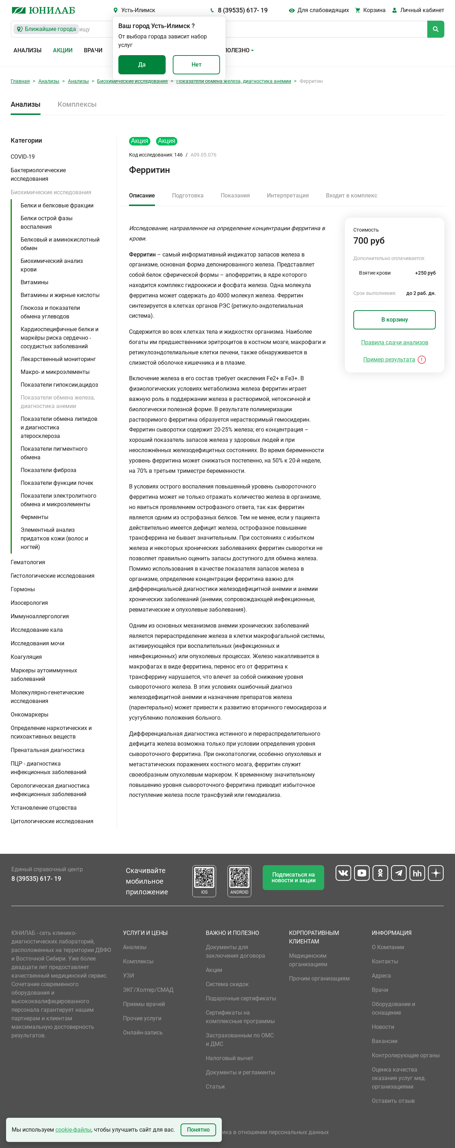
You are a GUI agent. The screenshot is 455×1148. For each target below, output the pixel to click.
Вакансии (384, 1041)
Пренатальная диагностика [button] (48, 750)
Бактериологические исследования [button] (38, 174)
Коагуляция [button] (26, 657)
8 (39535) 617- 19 (243, 10)
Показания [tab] (235, 195)
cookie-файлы (73, 1129)
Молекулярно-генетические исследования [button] (47, 696)
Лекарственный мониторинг (58, 359)
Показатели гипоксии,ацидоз (59, 384)
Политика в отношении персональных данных (267, 1132)
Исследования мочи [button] (37, 643)
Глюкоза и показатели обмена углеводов (50, 312)
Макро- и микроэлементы (55, 372)
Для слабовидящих (323, 10)
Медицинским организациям (308, 960)
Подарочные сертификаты (241, 998)
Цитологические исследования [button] (52, 821)
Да (142, 64)
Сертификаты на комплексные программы (240, 1017)
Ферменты (34, 517)
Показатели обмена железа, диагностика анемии (233, 81)
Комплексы (77, 104)
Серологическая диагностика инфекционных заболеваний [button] (50, 790)
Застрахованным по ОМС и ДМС (240, 1039)
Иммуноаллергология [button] (40, 616)
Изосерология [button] (29, 602)
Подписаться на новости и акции (294, 877)
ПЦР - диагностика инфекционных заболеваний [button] (48, 768)
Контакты (385, 961)
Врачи (93, 50)
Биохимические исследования (132, 81)
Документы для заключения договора (235, 951)
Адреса (381, 975)
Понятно (198, 1129)
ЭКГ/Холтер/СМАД (148, 989)
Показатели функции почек (57, 483)
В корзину (394, 319)
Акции (63, 50)
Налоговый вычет (229, 1058)
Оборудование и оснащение (393, 1008)
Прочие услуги (142, 1018)
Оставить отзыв (393, 1100)
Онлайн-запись (143, 1032)
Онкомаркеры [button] (29, 714)
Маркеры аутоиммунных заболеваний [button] (44, 674)
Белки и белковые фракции (57, 205)
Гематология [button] (28, 562)
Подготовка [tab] (188, 195)
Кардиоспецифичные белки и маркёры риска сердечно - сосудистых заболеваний (59, 338)
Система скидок (227, 984)
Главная (20, 81)
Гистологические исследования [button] (53, 575)
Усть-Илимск (138, 10)
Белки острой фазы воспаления (47, 222)
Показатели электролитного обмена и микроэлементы (58, 500)
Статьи (215, 1086)
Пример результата (389, 359)
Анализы (28, 50)
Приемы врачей (144, 1004)
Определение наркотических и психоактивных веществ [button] (51, 732)
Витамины (34, 282)
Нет (197, 64)
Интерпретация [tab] (288, 195)
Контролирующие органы (406, 1055)
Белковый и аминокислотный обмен (60, 244)
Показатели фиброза (48, 470)
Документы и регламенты (240, 1072)
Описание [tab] (142, 195)
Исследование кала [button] (37, 629)
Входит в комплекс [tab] (351, 195)
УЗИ (128, 975)
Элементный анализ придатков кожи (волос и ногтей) (54, 538)
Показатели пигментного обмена (54, 453)
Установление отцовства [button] (44, 807)
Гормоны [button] (23, 589)
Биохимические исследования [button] (51, 192)
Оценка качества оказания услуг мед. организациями (399, 1078)
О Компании (388, 947)
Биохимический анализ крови (52, 265)
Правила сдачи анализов (394, 342)
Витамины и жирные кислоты (60, 295)
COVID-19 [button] (23, 156)
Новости (383, 1026)
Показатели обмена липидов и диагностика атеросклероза (59, 427)
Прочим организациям (319, 978)
